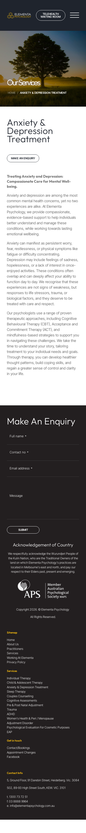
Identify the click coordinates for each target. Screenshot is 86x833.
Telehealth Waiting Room (51, 15)
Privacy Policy (16, 662)
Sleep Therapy (16, 691)
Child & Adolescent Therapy (25, 682)
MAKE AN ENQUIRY (23, 158)
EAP (9, 732)
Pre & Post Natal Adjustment (25, 705)
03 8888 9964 (18, 801)
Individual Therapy (19, 678)
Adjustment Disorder (20, 723)
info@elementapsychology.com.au (32, 805)
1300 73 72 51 (18, 797)
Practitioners (15, 649)
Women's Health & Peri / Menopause (30, 718)
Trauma (12, 709)
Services (12, 653)
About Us (13, 644)
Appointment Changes (21, 752)
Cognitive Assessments (22, 700)
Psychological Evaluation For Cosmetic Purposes (38, 727)
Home (12, 92)
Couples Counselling (20, 696)
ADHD (11, 714)
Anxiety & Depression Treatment (27, 687)
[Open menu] (74, 15)
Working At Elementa (20, 658)
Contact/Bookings (18, 748)
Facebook (13, 757)
